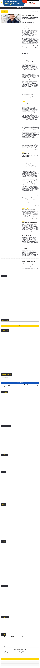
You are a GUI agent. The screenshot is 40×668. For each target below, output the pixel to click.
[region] (25, 2)
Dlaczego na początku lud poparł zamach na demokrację (14, 523)
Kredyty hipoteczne (5, 556)
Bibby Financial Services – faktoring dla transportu (10, 608)
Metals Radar (4, 549)
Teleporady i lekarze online (5, 569)
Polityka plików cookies (16, 666)
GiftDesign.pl (3, 588)
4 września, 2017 (35, 243)
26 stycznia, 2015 (35, 269)
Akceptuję (20, 658)
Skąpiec (2, 575)
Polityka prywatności (23, 666)
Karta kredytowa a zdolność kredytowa (8, 563)
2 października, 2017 (35, 230)
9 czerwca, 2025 (36, 204)
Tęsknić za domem (25, 152)
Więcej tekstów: (20, 536)
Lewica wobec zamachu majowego (10, 527)
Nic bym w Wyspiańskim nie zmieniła (29, 221)
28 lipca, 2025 (36, 148)
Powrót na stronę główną (34, 10)
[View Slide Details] (25, 2)
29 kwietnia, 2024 (35, 217)
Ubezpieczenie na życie (5, 602)
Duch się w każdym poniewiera (28, 260)
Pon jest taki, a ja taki (26, 234)
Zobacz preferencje (20, 664)
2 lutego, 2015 (36, 256)
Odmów (20, 661)
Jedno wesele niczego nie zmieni (29, 208)
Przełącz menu (20, 6)
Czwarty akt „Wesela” (26, 102)
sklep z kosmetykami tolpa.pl (6, 615)
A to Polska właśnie (26, 247)
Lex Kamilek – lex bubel (8, 531)
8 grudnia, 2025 (36, 98)
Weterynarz (3, 582)
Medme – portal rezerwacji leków (7, 595)
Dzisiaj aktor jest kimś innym (28, 14)
